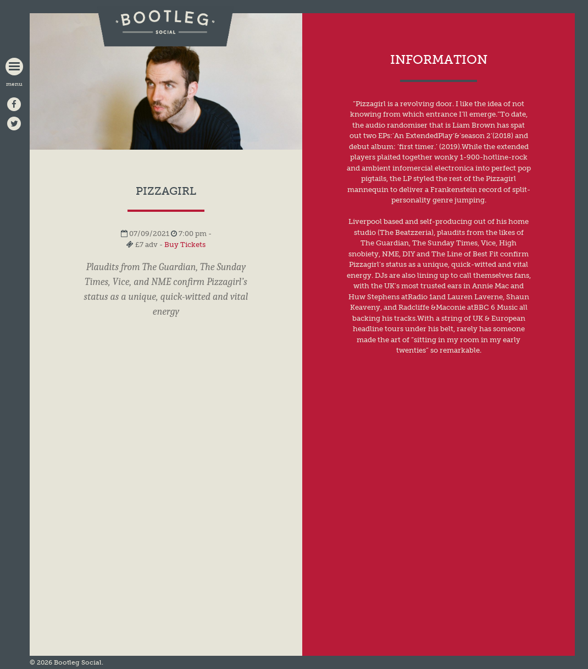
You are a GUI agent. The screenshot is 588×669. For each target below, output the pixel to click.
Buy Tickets (185, 244)
